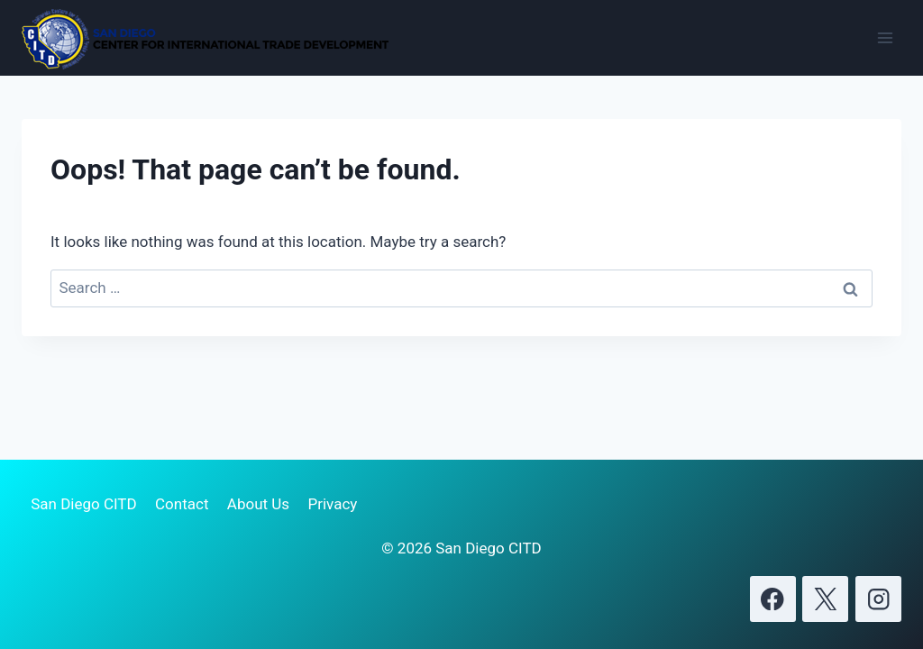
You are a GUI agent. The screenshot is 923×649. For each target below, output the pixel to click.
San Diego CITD (83, 504)
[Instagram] (878, 599)
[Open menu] (884, 37)
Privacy (332, 504)
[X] (825, 599)
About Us (258, 504)
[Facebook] (773, 599)
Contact (181, 504)
